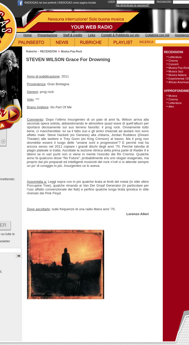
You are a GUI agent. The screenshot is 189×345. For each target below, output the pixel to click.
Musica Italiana (177, 74)
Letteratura (175, 57)
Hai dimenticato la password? (132, 5)
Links (91, 35)
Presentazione (47, 35)
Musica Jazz (175, 71)
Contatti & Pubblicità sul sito (120, 35)
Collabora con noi (157, 35)
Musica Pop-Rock (71, 51)
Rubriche (31, 51)
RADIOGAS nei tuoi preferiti (40, 2)
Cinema (173, 60)
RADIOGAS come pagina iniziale (77, 2)
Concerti (173, 64)
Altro (171, 106)
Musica (172, 95)
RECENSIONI (48, 51)
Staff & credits (72, 35)
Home (27, 35)
